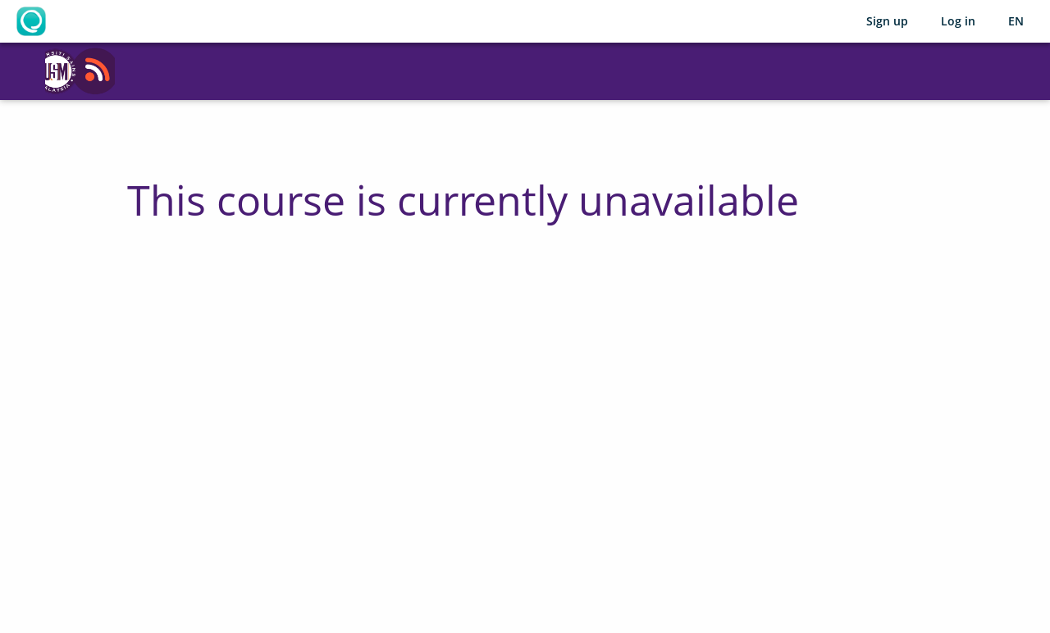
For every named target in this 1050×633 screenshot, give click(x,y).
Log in (958, 21)
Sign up (887, 21)
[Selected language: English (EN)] (1016, 21)
